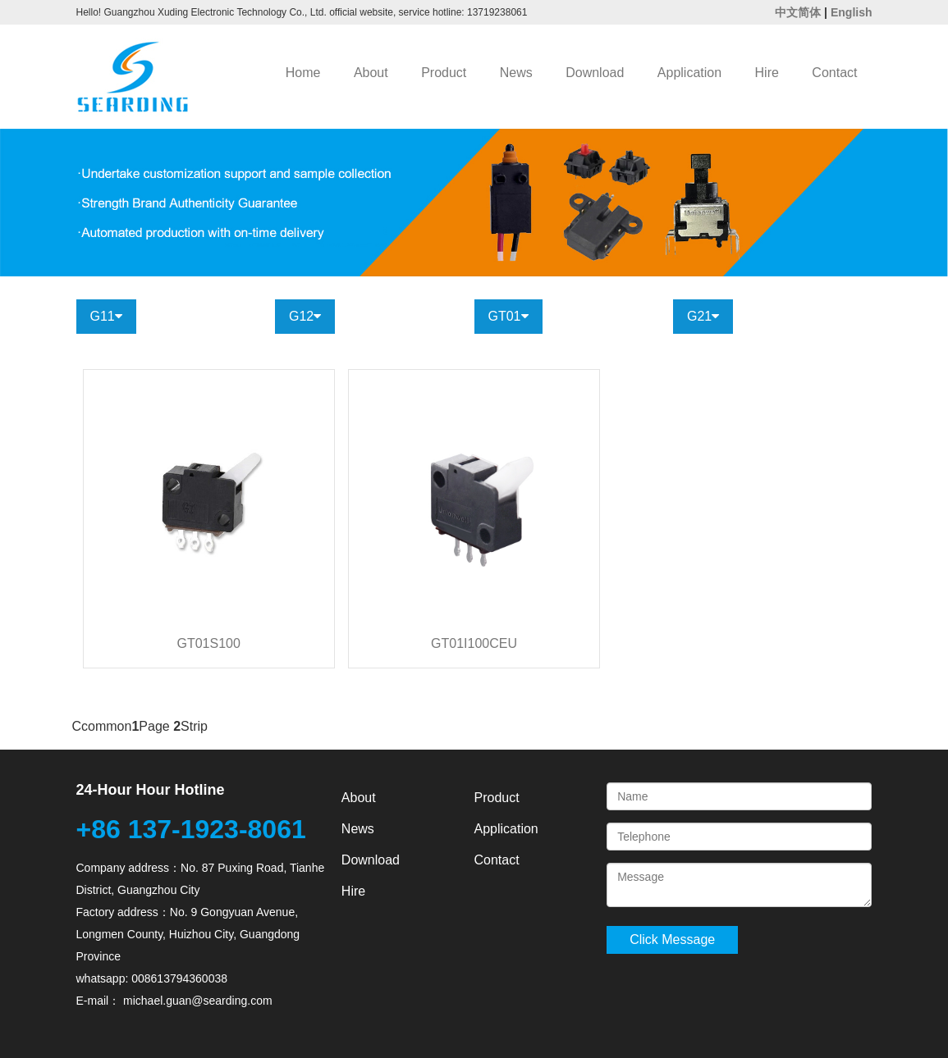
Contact (834, 73)
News (516, 73)
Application (689, 73)
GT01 (508, 316)
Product (443, 73)
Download (595, 73)
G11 (106, 316)
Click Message (672, 939)
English (851, 12)
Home (303, 73)
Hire (767, 73)
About (371, 73)
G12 (305, 316)
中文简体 (798, 12)
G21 (703, 316)
